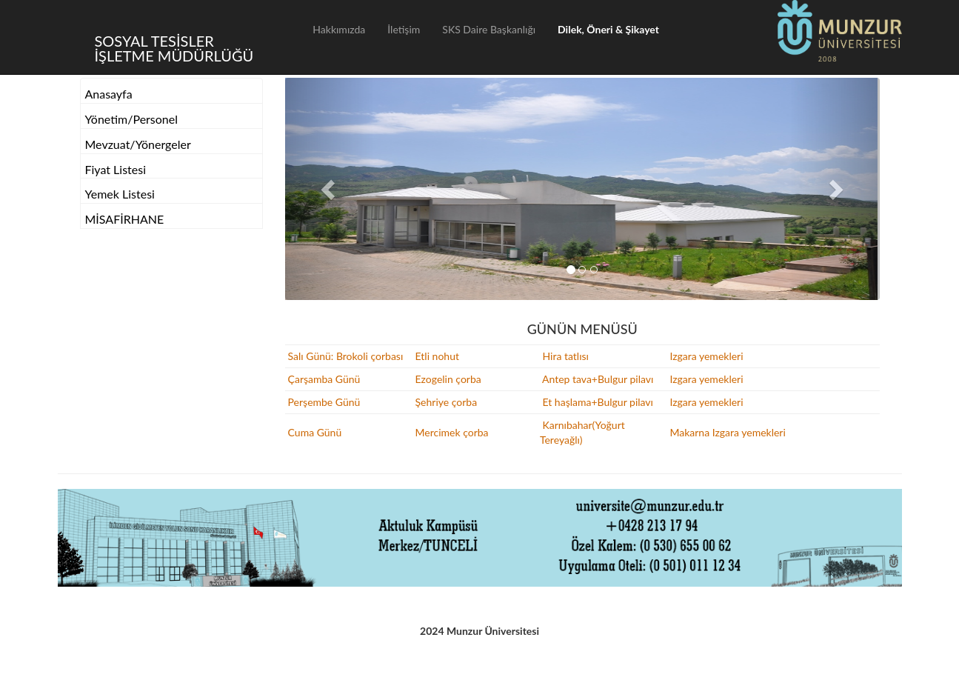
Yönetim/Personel (131, 119)
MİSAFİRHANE (124, 219)
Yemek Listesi (120, 194)
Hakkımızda (339, 29)
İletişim (403, 29)
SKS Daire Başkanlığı (488, 29)
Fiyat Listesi (116, 169)
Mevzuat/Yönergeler (138, 144)
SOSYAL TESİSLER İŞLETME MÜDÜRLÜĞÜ (174, 47)
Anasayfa (109, 94)
